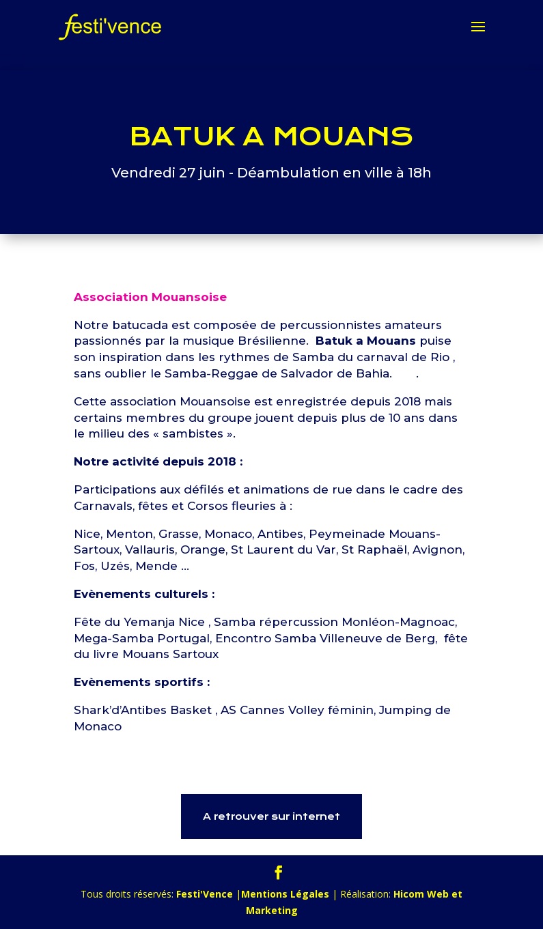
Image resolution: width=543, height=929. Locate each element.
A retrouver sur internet (271, 816)
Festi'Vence (204, 893)
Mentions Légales (285, 893)
